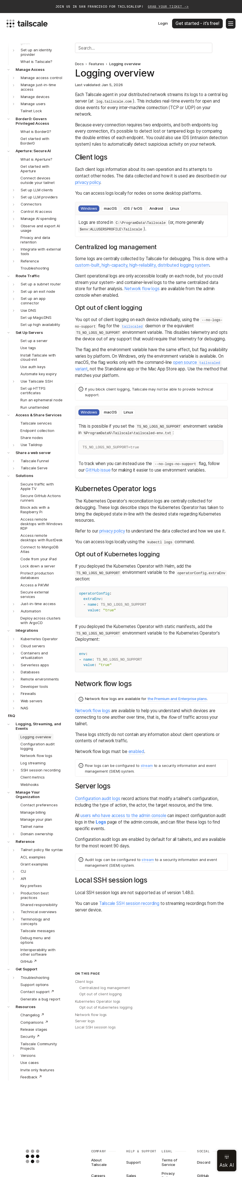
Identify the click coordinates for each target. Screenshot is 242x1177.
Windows (89, 208)
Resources (26, 1006)
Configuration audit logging (37, 746)
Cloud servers (33, 646)
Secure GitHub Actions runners (40, 497)
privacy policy (87, 182)
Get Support (27, 969)
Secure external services (34, 594)
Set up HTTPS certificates (32, 390)
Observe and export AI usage (40, 228)
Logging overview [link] (125, 64)
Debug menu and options (35, 940)
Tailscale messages (37, 930)
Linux (174, 208)
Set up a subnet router (41, 284)
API (23, 878)
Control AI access (36, 211)
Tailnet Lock (31, 111)
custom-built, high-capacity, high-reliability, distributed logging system (142, 265)
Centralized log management (104, 987)
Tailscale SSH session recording (129, 903)
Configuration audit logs (97, 798)
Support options (34, 984)
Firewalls (28, 693)
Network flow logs (36, 755)
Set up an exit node (38, 291)
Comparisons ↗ (34, 1022)
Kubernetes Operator (39, 639)
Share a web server (33, 452)
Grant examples (34, 864)
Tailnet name (31, 826)
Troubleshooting (34, 268)
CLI (23, 871)
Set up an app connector (33, 300)
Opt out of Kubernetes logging (105, 1007)
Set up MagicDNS (36, 317)
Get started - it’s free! (197, 23)
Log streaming (32, 763)
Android (156, 208)
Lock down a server (37, 566)
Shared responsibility (38, 904)
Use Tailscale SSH (37, 381)
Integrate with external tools (41, 251)
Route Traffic (28, 275)
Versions (28, 1055)
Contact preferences (38, 805)
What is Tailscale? (36, 61)
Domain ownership (37, 834)
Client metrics (32, 777)
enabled (136, 751)
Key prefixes (31, 885)
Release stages (33, 1029)
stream (147, 765)
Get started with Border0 (34, 140)
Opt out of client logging (100, 994)
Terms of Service (169, 1162)
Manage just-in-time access (38, 87)
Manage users (33, 103)
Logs (101, 822)
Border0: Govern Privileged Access (32, 121)
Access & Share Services (39, 415)
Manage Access (30, 69)
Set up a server (34, 340)
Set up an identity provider (36, 52)
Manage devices (35, 96)
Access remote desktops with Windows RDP (41, 524)
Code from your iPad (38, 559)
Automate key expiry (38, 374)
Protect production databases (37, 575)
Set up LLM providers (39, 197)
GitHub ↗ (28, 961)
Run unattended (34, 407)
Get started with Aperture (34, 168)
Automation (31, 611)
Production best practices (35, 895)
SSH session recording (41, 770)
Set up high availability (40, 324)
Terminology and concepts (35, 921)
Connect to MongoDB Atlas (39, 549)
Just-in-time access (38, 603)
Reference (30, 261)
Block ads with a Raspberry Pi (35, 509)
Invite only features (37, 1070)
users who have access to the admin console (123, 815)
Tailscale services (36, 423)
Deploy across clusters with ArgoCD (40, 620)
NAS (25, 708)
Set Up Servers (29, 332)
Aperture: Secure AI (33, 151)
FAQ (11, 715)
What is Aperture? (36, 159)
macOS (110, 208)
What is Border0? (35, 131)
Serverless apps (35, 665)
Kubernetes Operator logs (98, 1001)
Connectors (31, 204)
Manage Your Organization (28, 794)
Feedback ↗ (31, 1077)
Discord (203, 1162)
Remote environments (40, 679)
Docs (79, 64)
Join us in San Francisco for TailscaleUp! (122, 7)
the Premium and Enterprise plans (177, 698)
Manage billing (33, 812)
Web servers (32, 701)
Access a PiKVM (34, 585)
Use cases (29, 1062)
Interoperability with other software (37, 952)
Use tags (28, 347)
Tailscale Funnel (35, 461)
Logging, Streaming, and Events (38, 726)
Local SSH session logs (95, 1027)
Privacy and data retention (35, 239)
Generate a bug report (40, 999)
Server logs (85, 1021)
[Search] (143, 48)
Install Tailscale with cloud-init (38, 357)
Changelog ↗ (32, 1015)
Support (133, 1162)
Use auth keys (32, 366)
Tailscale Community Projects (38, 1046)
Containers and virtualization (34, 655)
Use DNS (28, 310)
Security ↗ (30, 1036)
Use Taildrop (31, 444)
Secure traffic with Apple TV (36, 486)
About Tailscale (99, 1162)
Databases (30, 672)
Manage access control (41, 77)
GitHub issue (97, 470)
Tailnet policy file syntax (42, 849)
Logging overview (35, 737)
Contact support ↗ (37, 991)
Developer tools (34, 686)
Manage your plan (36, 819)
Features (96, 64)
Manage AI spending (39, 218)
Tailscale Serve (34, 468)
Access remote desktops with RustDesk (41, 537)
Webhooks (29, 784)
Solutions (24, 475)
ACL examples (32, 857)
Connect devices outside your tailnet (37, 180)
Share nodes (31, 437)
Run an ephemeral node (41, 400)
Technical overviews (39, 911)
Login (163, 23)
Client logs (84, 981)
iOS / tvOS (133, 208)
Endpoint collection (37, 430)
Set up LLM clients (37, 190)
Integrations (27, 630)
